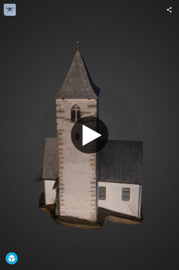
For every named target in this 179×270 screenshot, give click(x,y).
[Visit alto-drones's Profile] (10, 10)
